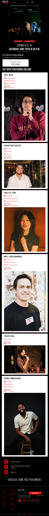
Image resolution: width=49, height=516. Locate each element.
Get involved (12, 508)
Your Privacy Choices (5, 504)
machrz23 (8, 269)
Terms (31, 514)
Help (4, 496)
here (24, 57)
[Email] (33, 500)
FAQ (4, 493)
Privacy (28, 514)
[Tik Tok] (37, 500)
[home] (5, 2)
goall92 (7, 343)
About (4, 490)
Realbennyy (8, 391)
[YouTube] (20, 500)
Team (4, 499)
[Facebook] (28, 500)
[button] (32, 2)
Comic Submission (13, 504)
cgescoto (8, 158)
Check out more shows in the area (25, 5)
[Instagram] (24, 500)
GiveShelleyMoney (11, 205)
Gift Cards (13, 490)
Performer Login (13, 494)
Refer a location (12, 499)
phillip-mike (9, 87)
